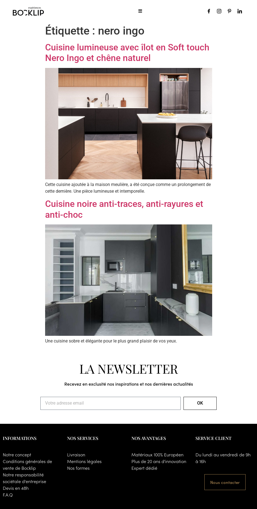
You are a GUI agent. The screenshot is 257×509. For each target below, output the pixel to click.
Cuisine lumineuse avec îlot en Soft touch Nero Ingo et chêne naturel (127, 52)
